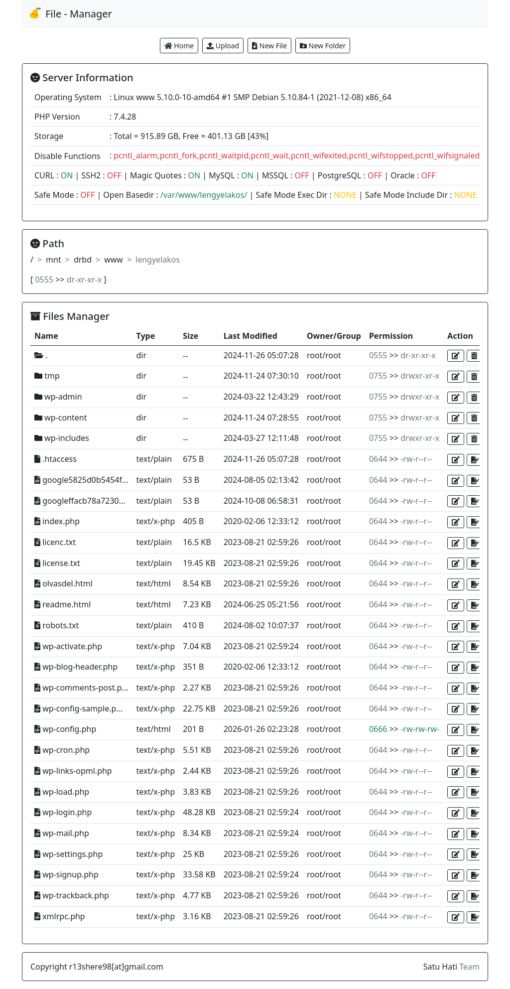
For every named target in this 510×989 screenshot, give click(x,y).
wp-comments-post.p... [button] (81, 687)
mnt (53, 259)
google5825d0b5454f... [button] (81, 479)
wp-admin (58, 396)
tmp (47, 375)
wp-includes (61, 437)
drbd (83, 259)
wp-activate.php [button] (68, 646)
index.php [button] (57, 521)
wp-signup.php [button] (66, 874)
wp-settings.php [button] (68, 853)
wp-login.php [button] (63, 812)
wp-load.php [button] (61, 791)
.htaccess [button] (55, 458)
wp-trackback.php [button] (71, 895)
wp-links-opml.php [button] (73, 770)
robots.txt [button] (56, 625)
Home (179, 45)
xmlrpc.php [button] (59, 916)
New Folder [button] (323, 45)
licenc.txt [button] (55, 542)
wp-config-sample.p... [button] (78, 708)
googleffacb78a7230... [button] (80, 500)
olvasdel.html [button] (63, 583)
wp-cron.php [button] (62, 749)
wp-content (60, 417)
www (113, 259)
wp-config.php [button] (65, 728)
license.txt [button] (57, 563)
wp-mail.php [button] (61, 833)
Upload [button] (223, 45)
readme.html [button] (62, 604)
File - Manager (70, 13)
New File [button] (269, 45)
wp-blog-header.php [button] (76, 666)
